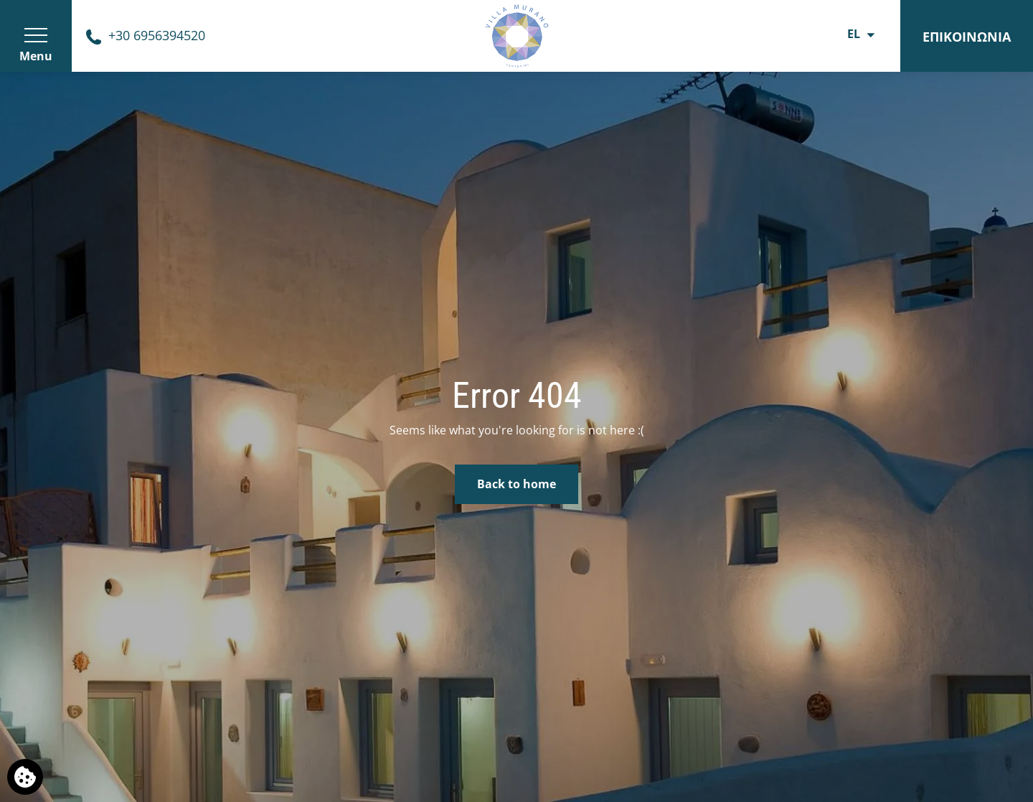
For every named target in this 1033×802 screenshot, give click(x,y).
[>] (36, 36)
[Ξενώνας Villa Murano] (516, 34)
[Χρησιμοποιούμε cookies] (25, 777)
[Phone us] (145, 35)
